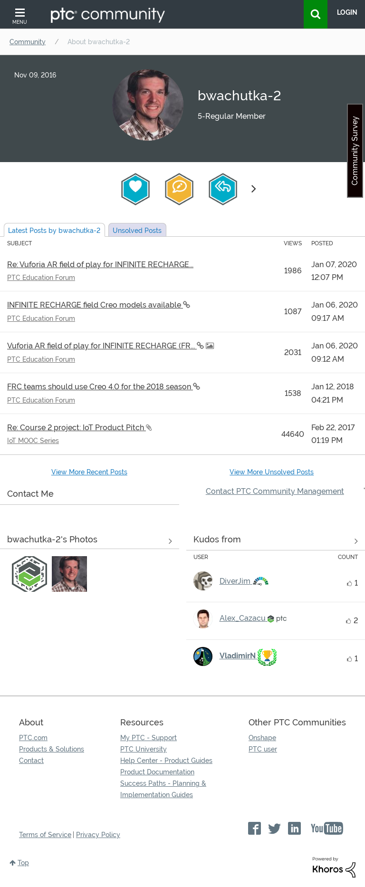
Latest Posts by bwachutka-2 (54, 230)
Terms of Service (45, 834)
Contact (31, 760)
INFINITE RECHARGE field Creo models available (95, 304)
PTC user (263, 749)
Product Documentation (157, 772)
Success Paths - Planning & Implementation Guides (163, 789)
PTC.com (33, 738)
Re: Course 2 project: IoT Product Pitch (76, 427)
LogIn (347, 12)
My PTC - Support (148, 738)
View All (89, 541)
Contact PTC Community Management (275, 491)
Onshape (262, 738)
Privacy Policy (98, 834)
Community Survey (354, 150)
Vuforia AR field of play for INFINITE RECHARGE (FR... (102, 345)
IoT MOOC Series (33, 440)
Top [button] (23, 863)
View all (275, 541)
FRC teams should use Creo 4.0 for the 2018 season (100, 386)
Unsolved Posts (137, 230)
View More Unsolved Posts (272, 472)
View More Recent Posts (89, 472)
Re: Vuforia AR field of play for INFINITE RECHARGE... (100, 264)
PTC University (143, 749)
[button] (29, 573)
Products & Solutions (51, 749)
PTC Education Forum (41, 277)
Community (28, 42)
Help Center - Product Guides (166, 760)
